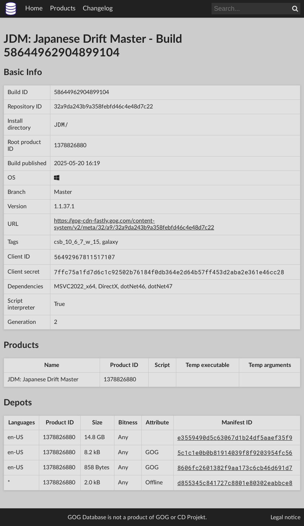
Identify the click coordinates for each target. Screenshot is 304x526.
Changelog (98, 8)
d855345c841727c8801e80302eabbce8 (234, 483)
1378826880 (70, 145)
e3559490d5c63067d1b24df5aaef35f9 (234, 437)
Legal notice (285, 517)
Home (34, 8)
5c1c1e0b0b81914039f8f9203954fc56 (234, 452)
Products (63, 8)
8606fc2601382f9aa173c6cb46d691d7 (234, 467)
